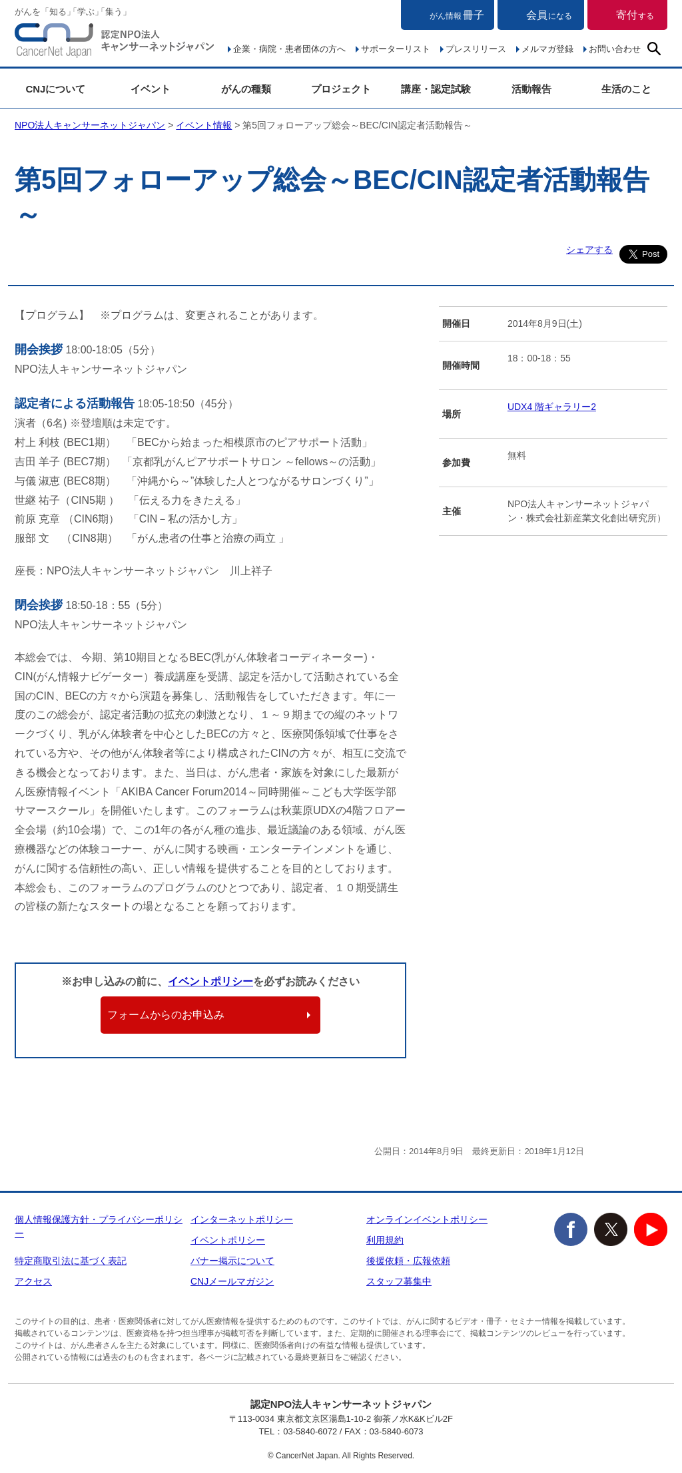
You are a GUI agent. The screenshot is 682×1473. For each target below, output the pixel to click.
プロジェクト (341, 89)
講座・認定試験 (436, 89)
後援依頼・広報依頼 (408, 1260)
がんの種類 (246, 89)
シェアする (589, 249)
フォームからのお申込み (165, 1014)
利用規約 (385, 1240)
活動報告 (531, 89)
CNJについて (55, 89)
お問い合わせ (615, 49)
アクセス (33, 1281)
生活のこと (626, 89)
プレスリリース (476, 49)
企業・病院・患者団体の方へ (289, 49)
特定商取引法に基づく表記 (71, 1260)
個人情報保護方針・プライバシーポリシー (98, 1226)
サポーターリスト (395, 49)
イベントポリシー (210, 981)
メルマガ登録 (547, 49)
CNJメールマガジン (232, 1281)
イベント (150, 89)
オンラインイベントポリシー (427, 1219)
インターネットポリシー (241, 1219)
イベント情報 (204, 125)
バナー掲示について (232, 1260)
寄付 (635, 15)
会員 (549, 15)
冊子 (457, 15)
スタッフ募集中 (399, 1281)
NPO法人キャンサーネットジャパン (114, 43)
